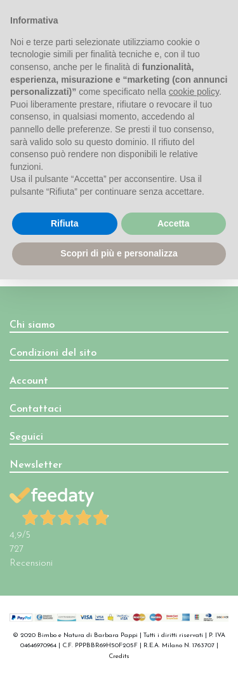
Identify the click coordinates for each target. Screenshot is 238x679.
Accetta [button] (173, 223)
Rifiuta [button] (65, 223)
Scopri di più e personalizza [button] (118, 253)
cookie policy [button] (194, 92)
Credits (119, 656)
